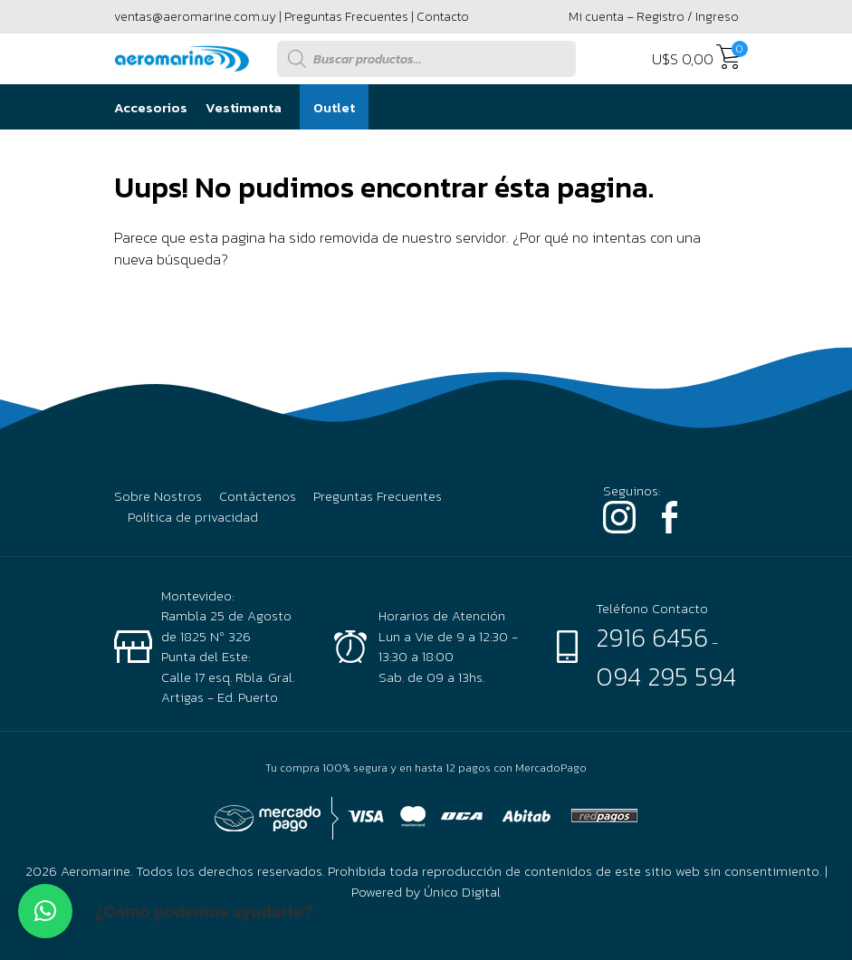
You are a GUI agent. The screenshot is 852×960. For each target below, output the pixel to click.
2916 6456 (652, 638)
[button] (45, 911)
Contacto (442, 16)
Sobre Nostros (158, 496)
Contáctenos (257, 496)
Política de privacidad (193, 517)
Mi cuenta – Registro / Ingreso (654, 16)
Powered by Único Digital (426, 891)
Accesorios (150, 107)
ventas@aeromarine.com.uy (195, 16)
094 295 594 (666, 677)
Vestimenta (244, 107)
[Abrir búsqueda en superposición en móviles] (426, 59)
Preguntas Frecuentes (346, 16)
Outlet (334, 107)
